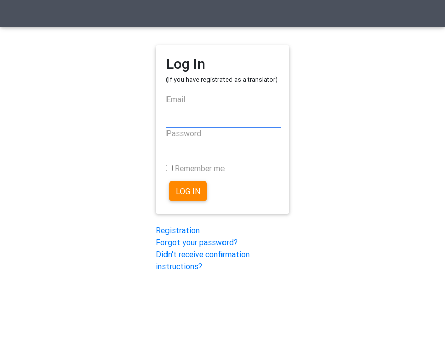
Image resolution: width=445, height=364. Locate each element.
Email (175, 99)
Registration (178, 230)
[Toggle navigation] (21, 15)
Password (183, 133)
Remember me (200, 168)
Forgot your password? (197, 242)
